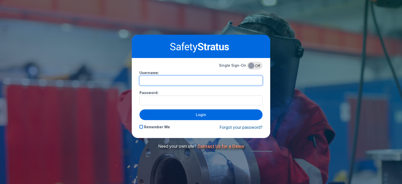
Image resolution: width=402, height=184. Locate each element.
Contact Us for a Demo (220, 146)
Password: (148, 92)
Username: (149, 73)
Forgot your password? (241, 127)
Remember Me (154, 127)
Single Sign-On (241, 66)
